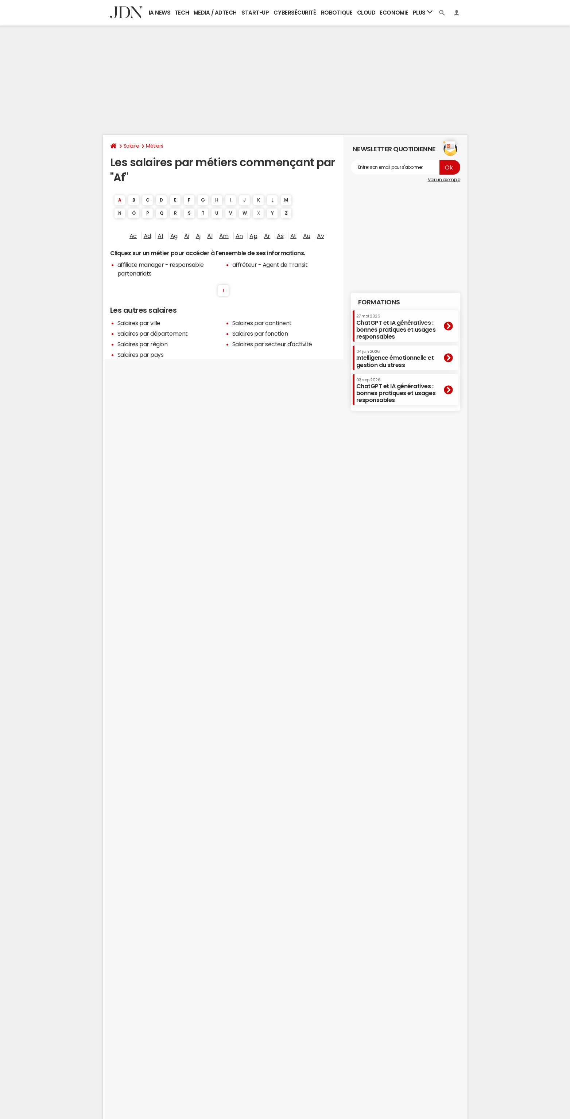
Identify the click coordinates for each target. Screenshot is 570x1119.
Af (160, 236)
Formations (379, 302)
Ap (253, 236)
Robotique (337, 12)
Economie (394, 12)
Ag (174, 236)
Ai (186, 236)
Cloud (366, 12)
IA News (160, 12)
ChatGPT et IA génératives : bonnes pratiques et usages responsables (396, 326)
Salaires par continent (262, 323)
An (239, 236)
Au (306, 236)
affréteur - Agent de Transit (270, 265)
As (280, 236)
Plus (423, 12)
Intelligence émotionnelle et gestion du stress (395, 358)
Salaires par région (142, 344)
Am (224, 236)
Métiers (154, 145)
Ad (147, 236)
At (293, 236)
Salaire (131, 145)
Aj (198, 236)
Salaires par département (152, 333)
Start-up (255, 12)
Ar (267, 236)
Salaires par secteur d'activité (272, 344)
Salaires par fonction (260, 333)
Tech (182, 12)
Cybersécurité (295, 12)
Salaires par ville (138, 323)
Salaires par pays (140, 355)
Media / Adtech (215, 12)
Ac (133, 236)
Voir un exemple (444, 180)
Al (209, 236)
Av (320, 236)
